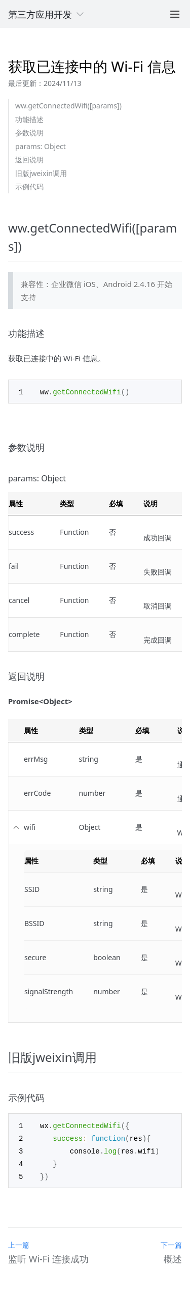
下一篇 (171, 1242)
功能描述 (29, 119)
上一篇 (18, 1242)
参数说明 (29, 132)
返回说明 (29, 159)
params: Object (40, 146)
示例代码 (29, 186)
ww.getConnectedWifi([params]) (68, 105)
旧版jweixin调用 (41, 173)
